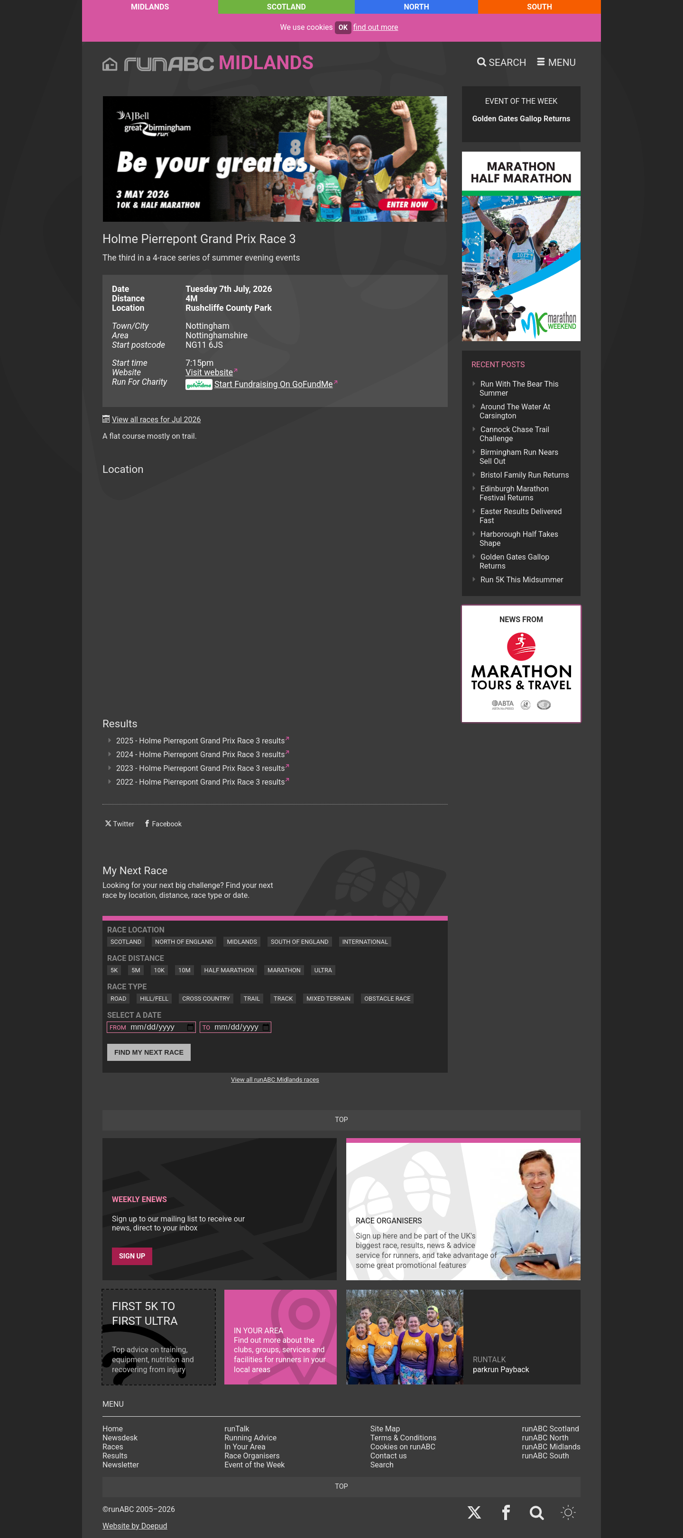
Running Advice (250, 1437)
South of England (300, 941)
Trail (252, 998)
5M (135, 970)
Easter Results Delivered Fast (521, 516)
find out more (375, 27)
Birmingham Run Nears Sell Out (519, 457)
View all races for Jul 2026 (156, 419)
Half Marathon (229, 970)
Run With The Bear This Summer (519, 389)
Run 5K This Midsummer (521, 579)
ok (343, 28)
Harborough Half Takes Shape (519, 539)
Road (118, 998)
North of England (184, 941)
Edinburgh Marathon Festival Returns (514, 493)
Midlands (150, 6)
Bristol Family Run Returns (524, 474)
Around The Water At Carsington (515, 411)
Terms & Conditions (403, 1437)
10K (159, 970)
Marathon (284, 970)
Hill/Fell (154, 998)
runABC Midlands (551, 1446)
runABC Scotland (551, 1428)
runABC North (545, 1437)
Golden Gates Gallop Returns (514, 561)
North (416, 6)
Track (283, 998)
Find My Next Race (149, 1052)
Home (112, 1428)
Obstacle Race (387, 998)
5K (114, 970)
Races (112, 1446)
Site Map (385, 1428)
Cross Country (206, 998)
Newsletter (120, 1464)
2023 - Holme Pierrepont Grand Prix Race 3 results (200, 768)
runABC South (545, 1455)
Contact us (388, 1455)
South (539, 6)
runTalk (236, 1428)
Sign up (132, 1256)
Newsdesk (120, 1437)
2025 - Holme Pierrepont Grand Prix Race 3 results (200, 740)
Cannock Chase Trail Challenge (514, 434)
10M (184, 970)
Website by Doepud (134, 1525)
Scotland (286, 6)
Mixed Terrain (328, 998)
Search (382, 1464)
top (341, 1120)
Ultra (323, 970)
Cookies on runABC (402, 1446)
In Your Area (245, 1446)
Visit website (209, 372)
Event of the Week (254, 1464)
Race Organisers (252, 1455)
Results (115, 1455)
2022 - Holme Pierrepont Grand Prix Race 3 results (200, 782)
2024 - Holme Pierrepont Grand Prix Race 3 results (200, 754)
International (365, 941)
